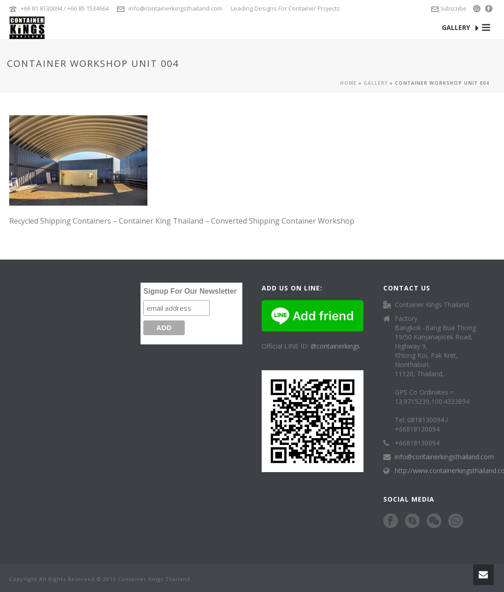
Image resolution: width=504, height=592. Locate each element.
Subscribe (448, 8)
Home (348, 83)
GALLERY (460, 28)
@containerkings (335, 346)
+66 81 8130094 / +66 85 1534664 (65, 8)
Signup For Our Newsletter (190, 291)
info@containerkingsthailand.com (176, 8)
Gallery (375, 83)
